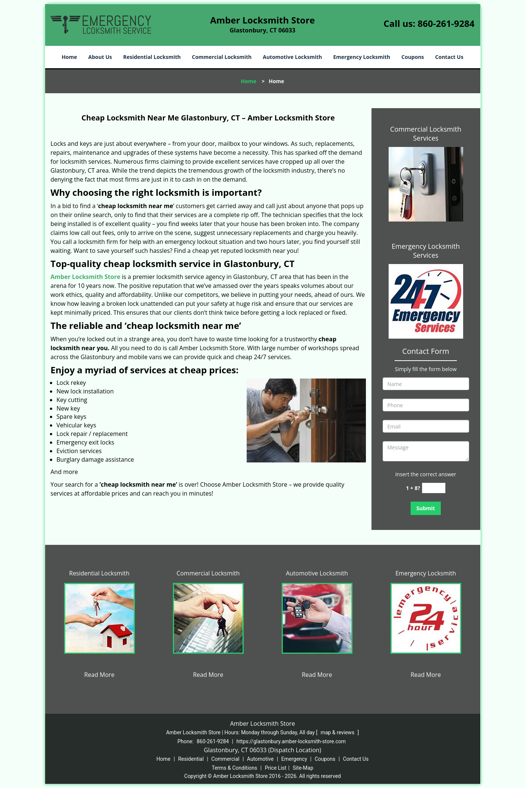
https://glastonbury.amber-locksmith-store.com (291, 741)
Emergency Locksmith (361, 56)
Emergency (294, 759)
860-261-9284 (446, 23)
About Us (100, 56)
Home (69, 56)
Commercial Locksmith (222, 56)
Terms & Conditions (234, 768)
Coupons (412, 56)
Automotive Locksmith (292, 56)
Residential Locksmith (152, 56)
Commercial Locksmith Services (425, 133)
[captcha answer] (434, 488)
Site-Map (303, 768)
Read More (99, 675)
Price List (276, 768)
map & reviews (337, 732)
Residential (191, 759)
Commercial (225, 759)
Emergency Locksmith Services (426, 251)
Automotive (260, 759)
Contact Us (449, 56)
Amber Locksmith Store (85, 277)
